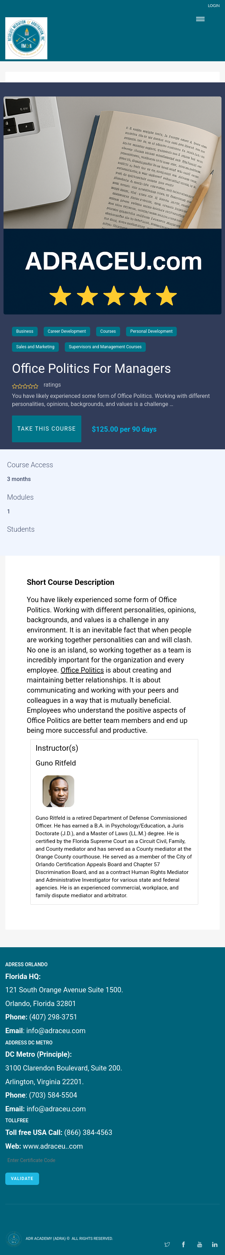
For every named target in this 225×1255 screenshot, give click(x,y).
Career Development (67, 331)
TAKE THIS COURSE (46, 428)
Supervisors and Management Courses (105, 346)
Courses (108, 331)
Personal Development (151, 331)
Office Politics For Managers (91, 368)
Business (24, 331)
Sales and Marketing (35, 346)
